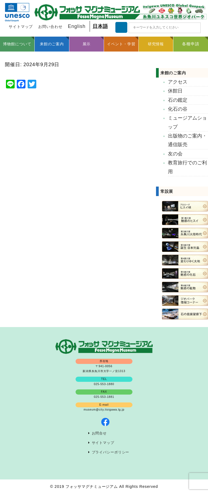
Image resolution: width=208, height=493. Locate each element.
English (77, 26)
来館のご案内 (173, 73)
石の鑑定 (177, 100)
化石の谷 (177, 109)
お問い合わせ (50, 27)
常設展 (166, 191)
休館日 (175, 91)
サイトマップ (21, 27)
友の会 (175, 153)
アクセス (177, 82)
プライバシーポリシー (110, 452)
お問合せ (99, 433)
